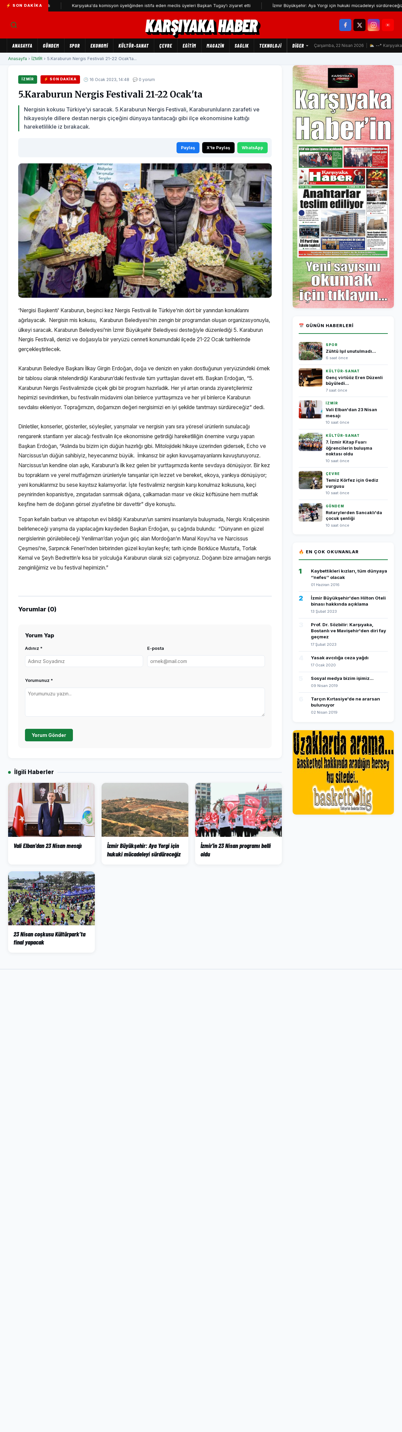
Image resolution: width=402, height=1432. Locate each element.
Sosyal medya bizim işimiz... (342, 678)
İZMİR (37, 58)
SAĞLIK (242, 46)
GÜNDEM (51, 46)
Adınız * (34, 648)
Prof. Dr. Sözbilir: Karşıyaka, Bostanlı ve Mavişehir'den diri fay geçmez (348, 630)
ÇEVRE (165, 46)
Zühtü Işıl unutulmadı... (351, 351)
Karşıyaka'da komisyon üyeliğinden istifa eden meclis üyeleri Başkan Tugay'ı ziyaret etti (172, 5)
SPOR (75, 46)
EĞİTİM (189, 46)
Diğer (300, 46)
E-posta (155, 648)
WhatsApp (252, 147)
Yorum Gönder (49, 735)
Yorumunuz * (39, 680)
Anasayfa (22, 46)
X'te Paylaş (218, 147)
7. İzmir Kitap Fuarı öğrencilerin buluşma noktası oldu (349, 448)
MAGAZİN (215, 46)
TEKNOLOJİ (270, 46)
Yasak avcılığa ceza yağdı (340, 657)
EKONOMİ (99, 46)
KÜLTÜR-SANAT (133, 46)
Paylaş (188, 147)
